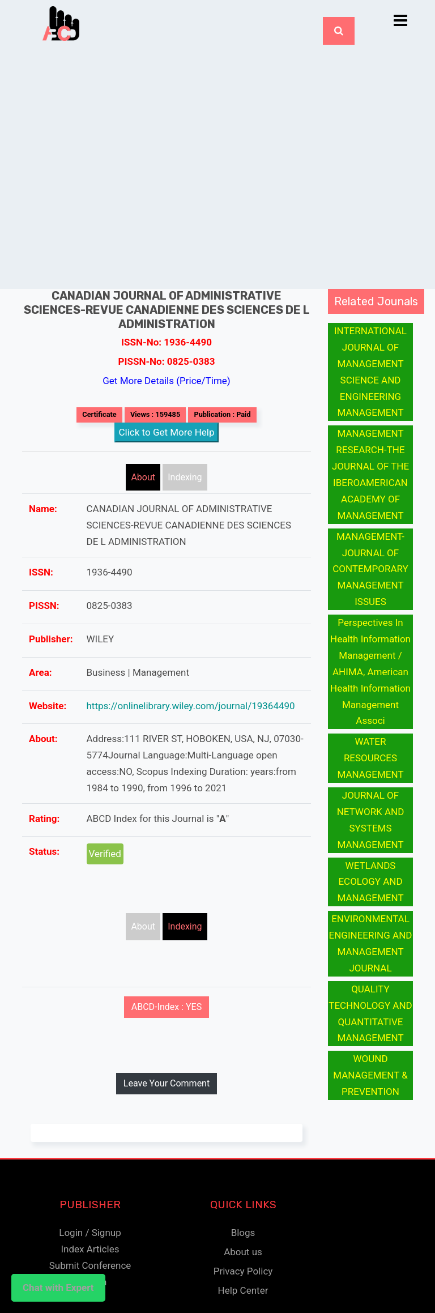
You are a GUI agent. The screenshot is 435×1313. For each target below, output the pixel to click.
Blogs (243, 1232)
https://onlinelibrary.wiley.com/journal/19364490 (191, 705)
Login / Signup (90, 1232)
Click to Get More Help (167, 432)
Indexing (185, 477)
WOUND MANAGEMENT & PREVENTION (370, 1075)
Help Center (243, 1290)
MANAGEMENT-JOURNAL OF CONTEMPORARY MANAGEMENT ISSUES (370, 569)
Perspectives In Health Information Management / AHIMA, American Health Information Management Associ (370, 671)
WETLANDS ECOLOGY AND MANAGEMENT (370, 882)
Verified (105, 853)
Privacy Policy (243, 1271)
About (143, 477)
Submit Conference (90, 1265)
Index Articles (90, 1249)
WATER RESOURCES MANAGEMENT (370, 758)
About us (243, 1251)
